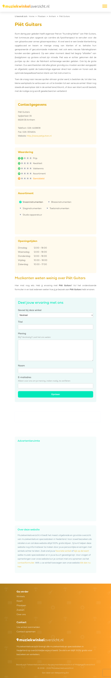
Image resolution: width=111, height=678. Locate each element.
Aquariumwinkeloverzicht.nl (60, 665)
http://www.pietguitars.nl (39, 136)
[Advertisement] (58, 417)
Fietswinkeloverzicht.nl (37, 665)
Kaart (19, 601)
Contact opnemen (26, 632)
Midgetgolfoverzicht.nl (85, 665)
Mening (22, 334)
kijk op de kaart (81, 551)
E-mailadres (24, 377)
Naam (21, 366)
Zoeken (20, 610)
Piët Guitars (64, 16)
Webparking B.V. (62, 673)
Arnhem (52, 16)
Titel (20, 322)
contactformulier (26, 563)
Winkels (21, 597)
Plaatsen (42, 16)
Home (31, 16)
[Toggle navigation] (104, 6)
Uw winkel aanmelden (28, 627)
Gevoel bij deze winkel (29, 310)
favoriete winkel (63, 551)
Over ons (21, 614)
